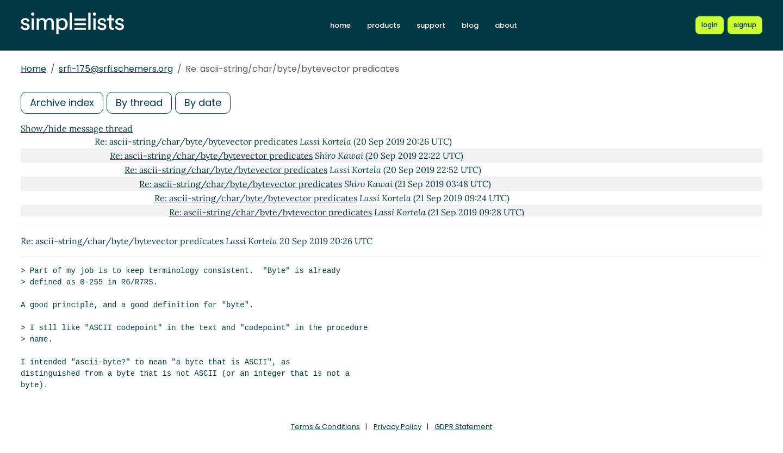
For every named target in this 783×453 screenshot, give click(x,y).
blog (470, 25)
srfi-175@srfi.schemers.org (116, 69)
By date (202, 102)
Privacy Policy (397, 426)
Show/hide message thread (77, 128)
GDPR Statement (463, 426)
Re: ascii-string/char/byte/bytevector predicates (211, 155)
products (383, 25)
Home (33, 69)
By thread (139, 102)
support (431, 25)
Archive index (62, 102)
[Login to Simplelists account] (709, 25)
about (506, 25)
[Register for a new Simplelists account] (745, 25)
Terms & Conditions (325, 426)
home (340, 25)
